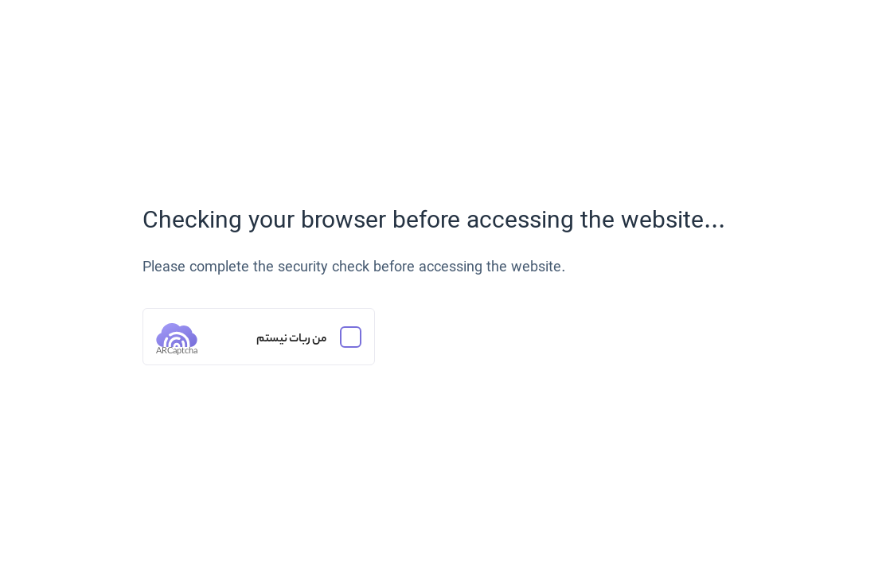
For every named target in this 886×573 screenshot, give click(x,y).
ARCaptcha (176, 352)
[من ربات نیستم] (258, 336)
